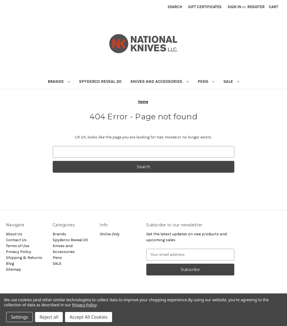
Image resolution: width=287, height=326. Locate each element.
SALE (231, 81)
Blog (10, 263)
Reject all (49, 317)
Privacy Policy (18, 251)
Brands (59, 81)
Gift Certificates (204, 6)
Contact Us (16, 240)
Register (256, 6)
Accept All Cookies (89, 317)
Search (175, 6)
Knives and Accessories (159, 81)
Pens (206, 81)
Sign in (234, 6)
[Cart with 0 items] (273, 7)
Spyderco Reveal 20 (100, 81)
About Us (14, 234)
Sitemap (13, 269)
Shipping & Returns (24, 257)
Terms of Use (17, 245)
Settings (19, 317)
